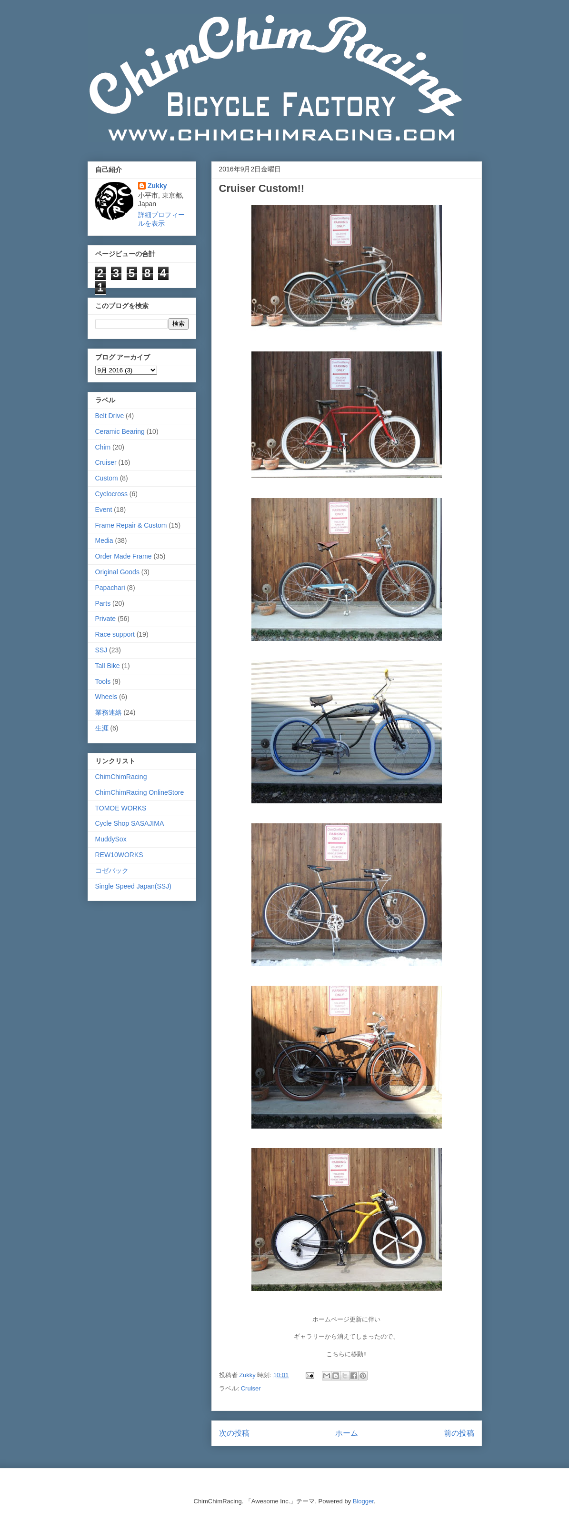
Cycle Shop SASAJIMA (129, 823)
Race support (115, 634)
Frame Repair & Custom (131, 525)
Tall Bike (107, 666)
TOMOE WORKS (121, 808)
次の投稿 (234, 1433)
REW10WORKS (119, 855)
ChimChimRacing (121, 776)
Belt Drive (109, 416)
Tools (103, 681)
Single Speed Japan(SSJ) (133, 886)
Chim (103, 447)
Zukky (157, 186)
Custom (106, 478)
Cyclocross (111, 494)
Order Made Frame (123, 556)
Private (105, 618)
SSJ (101, 650)
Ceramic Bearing (120, 431)
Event (103, 509)
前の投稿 (459, 1433)
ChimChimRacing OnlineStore (139, 792)
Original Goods (117, 572)
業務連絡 (108, 712)
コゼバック (112, 870)
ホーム (346, 1433)
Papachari (110, 587)
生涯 (102, 728)
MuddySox (111, 839)
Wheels (106, 696)
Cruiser (251, 1388)
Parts (103, 603)
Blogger (363, 1501)
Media (104, 540)
